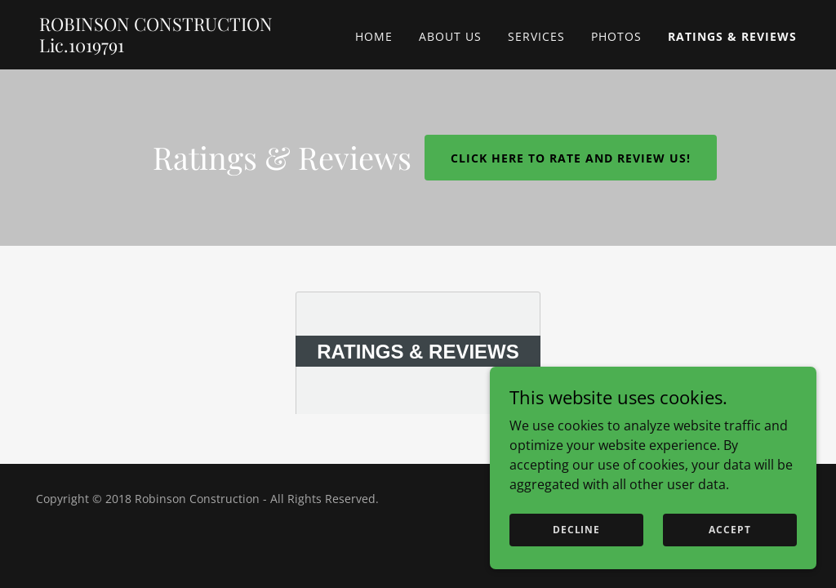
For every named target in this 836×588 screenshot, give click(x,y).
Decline (576, 530)
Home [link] (374, 36)
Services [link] (536, 36)
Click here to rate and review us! (571, 158)
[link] (172, 47)
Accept (729, 530)
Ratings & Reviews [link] (732, 36)
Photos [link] (616, 36)
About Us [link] (450, 36)
